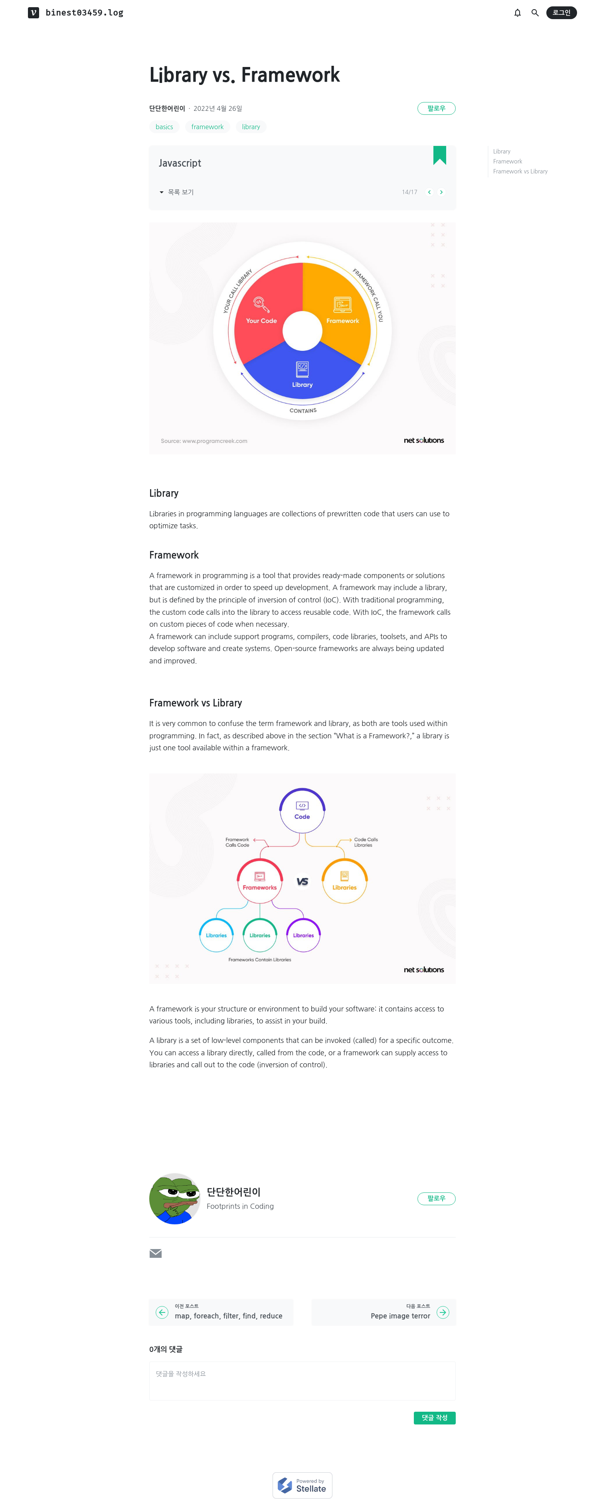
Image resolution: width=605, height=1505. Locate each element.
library (251, 127)
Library (501, 151)
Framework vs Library (520, 171)
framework (208, 127)
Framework (507, 161)
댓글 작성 (435, 1418)
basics (164, 127)
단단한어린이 (167, 109)
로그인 (562, 13)
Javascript (180, 163)
